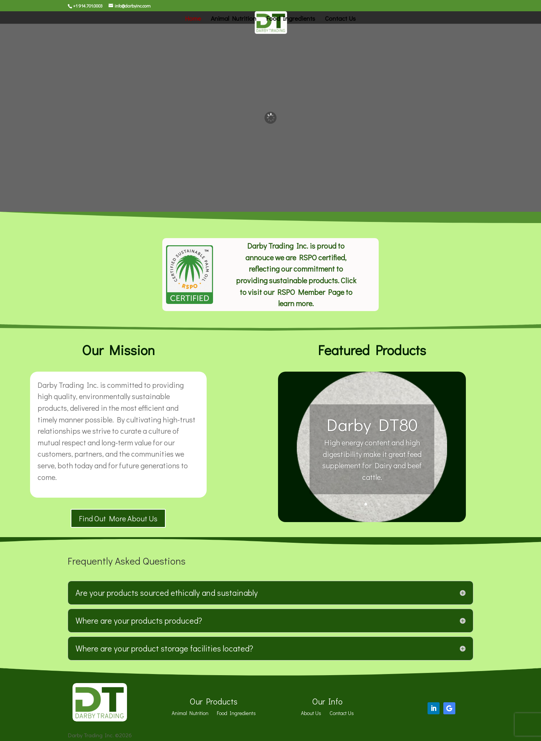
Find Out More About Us (118, 518)
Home (193, 19)
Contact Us (340, 19)
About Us (311, 714)
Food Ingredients (290, 19)
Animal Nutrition (233, 19)
